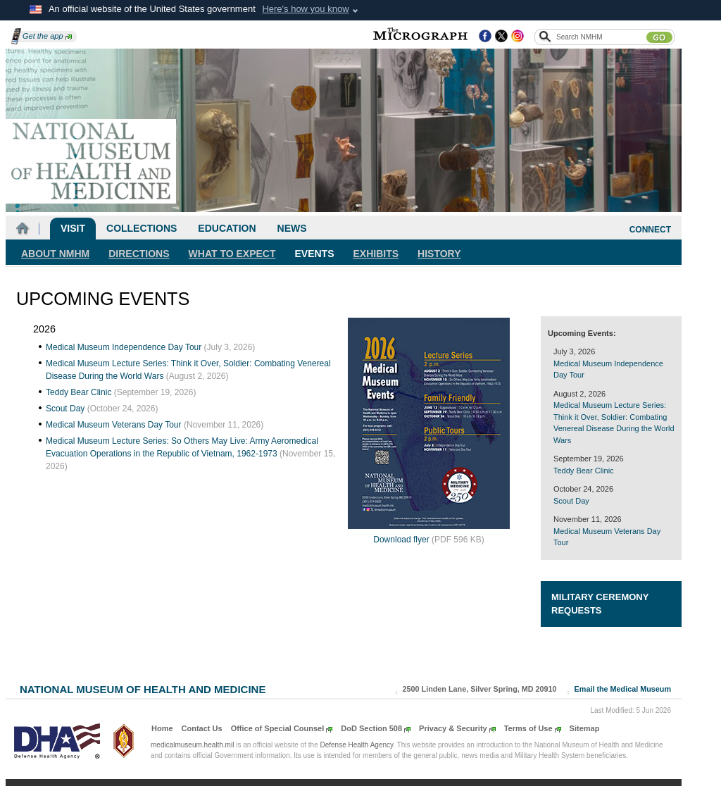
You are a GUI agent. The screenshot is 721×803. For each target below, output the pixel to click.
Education (227, 228)
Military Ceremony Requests (599, 604)
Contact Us (202, 728)
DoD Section (375, 728)
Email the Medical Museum (623, 689)
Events (314, 253)
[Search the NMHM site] (601, 37)
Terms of (532, 728)
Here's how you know (305, 9)
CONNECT (650, 230)
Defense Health (357, 745)
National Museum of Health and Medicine (142, 687)
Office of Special (282, 728)
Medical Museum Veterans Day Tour (114, 425)
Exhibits (376, 253)
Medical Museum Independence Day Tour (123, 347)
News (292, 228)
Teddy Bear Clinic (78, 392)
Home (162, 728)
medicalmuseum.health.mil (192, 745)
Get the (47, 36)
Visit (73, 228)
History (439, 253)
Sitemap (585, 728)
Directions (138, 253)
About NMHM (55, 253)
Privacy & (457, 728)
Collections (141, 228)
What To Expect (232, 253)
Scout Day (65, 408)
